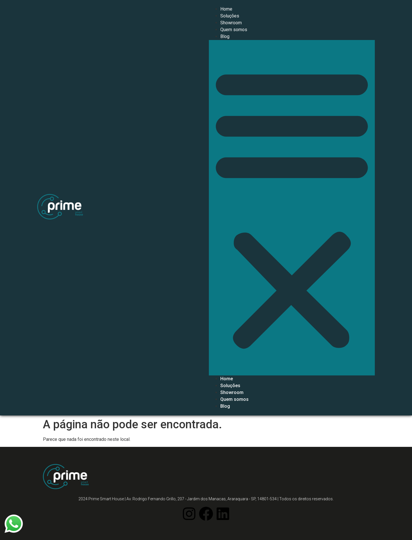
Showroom (231, 22)
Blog (224, 36)
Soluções (229, 16)
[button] (292, 207)
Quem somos (233, 29)
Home (226, 9)
